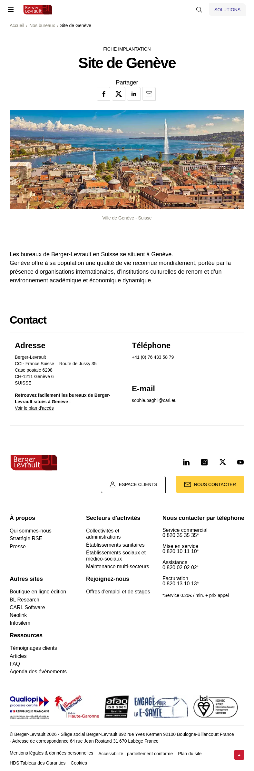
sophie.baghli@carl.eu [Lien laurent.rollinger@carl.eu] (154, 400)
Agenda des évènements (38, 671)
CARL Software (27, 607)
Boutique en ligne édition (38, 591)
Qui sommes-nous (31, 530)
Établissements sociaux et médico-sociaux (116, 555)
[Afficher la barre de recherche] (199, 9)
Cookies (79, 763)
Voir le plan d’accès (34, 408)
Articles (18, 656)
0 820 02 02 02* (180, 567)
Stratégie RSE (26, 538)
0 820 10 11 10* (180, 551)
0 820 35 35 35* (180, 535)
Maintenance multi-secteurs (117, 566)
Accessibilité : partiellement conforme (135, 753)
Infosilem (20, 623)
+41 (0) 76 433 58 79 (153, 357)
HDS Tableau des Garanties (37, 763)
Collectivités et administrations (103, 534)
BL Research (24, 599)
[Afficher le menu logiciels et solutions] (227, 9)
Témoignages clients (33, 648)
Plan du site (189, 753)
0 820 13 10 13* (180, 583)
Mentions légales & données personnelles (51, 753)
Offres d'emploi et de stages (118, 591)
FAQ (15, 664)
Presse (18, 546)
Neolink (18, 615)
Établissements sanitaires (115, 545)
